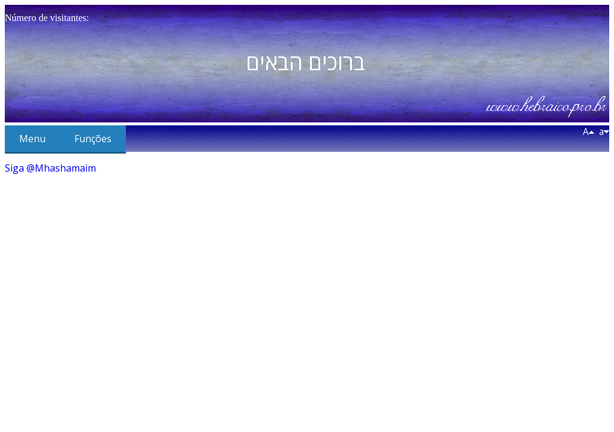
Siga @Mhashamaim (50, 168)
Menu (32, 138)
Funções (93, 138)
